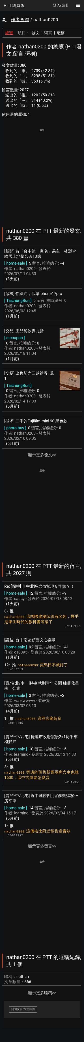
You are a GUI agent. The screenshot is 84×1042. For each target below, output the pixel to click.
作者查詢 (20, 19)
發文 (36, 32)
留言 (48, 32)
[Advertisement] (42, 175)
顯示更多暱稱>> (42, 992)
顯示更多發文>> (42, 455)
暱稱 (61, 32)
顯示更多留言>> (42, 846)
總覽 (9, 32)
